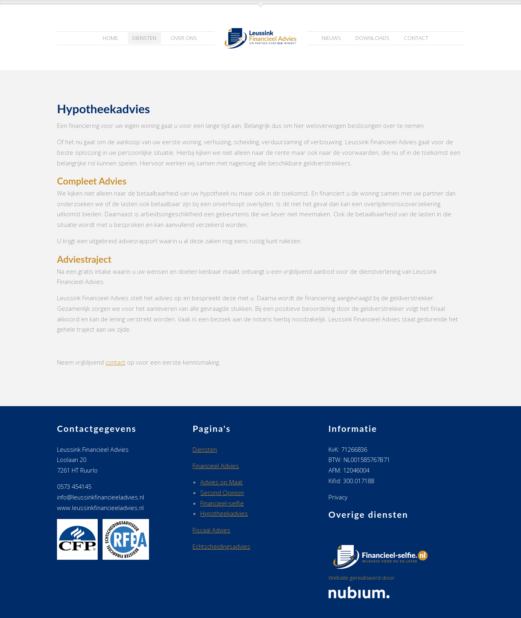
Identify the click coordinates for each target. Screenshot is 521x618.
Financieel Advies (216, 466)
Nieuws (331, 38)
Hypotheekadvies (224, 513)
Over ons (184, 38)
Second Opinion (222, 492)
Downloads (372, 38)
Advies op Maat (221, 482)
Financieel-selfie (222, 503)
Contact (416, 38)
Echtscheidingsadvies (221, 546)
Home (110, 38)
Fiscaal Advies (211, 530)
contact (115, 362)
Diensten (144, 38)
